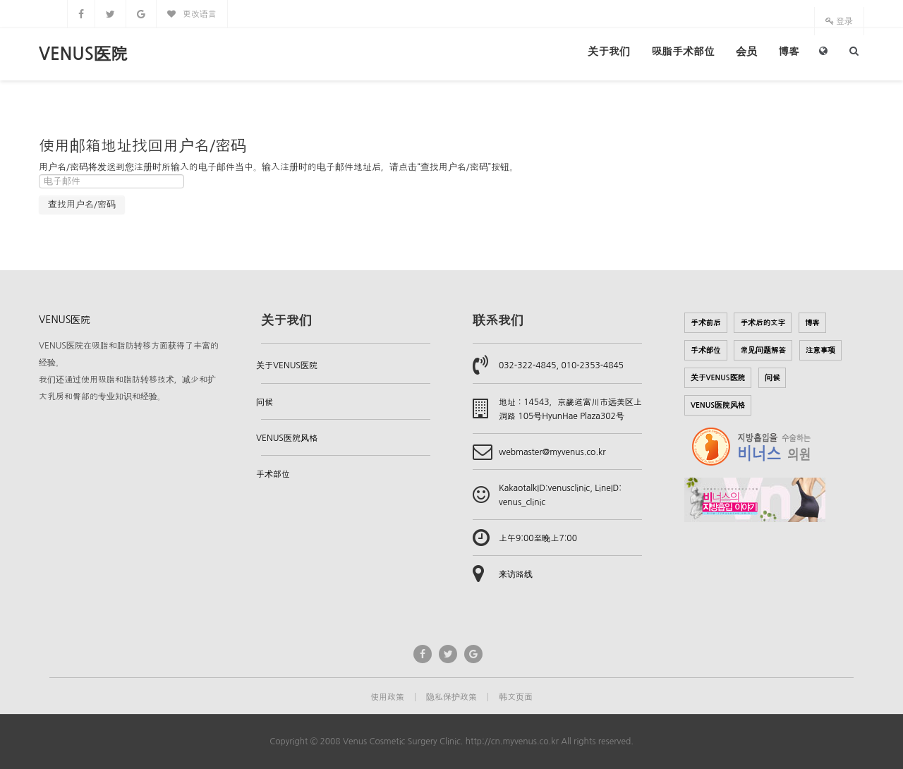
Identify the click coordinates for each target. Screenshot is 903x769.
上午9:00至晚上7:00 (538, 538)
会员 (746, 51)
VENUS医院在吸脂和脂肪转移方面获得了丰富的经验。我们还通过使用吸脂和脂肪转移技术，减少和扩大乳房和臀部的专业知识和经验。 (129, 371)
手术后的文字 (762, 323)
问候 (264, 402)
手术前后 (706, 323)
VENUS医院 (83, 54)
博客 (788, 51)
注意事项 (821, 350)
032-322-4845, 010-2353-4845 (561, 365)
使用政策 (387, 697)
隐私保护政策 (451, 697)
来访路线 (516, 574)
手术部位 (273, 474)
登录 (839, 21)
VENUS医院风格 (286, 438)
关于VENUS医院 (286, 365)
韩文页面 (516, 697)
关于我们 (609, 51)
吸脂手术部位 (683, 51)
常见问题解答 (763, 350)
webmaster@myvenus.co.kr (552, 452)
